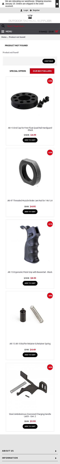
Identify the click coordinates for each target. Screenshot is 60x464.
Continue (48, 61)
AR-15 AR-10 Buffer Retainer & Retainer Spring (30, 344)
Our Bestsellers (42, 71)
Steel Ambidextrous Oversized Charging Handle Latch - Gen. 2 (30, 415)
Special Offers (18, 71)
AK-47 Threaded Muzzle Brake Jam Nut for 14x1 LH (30, 200)
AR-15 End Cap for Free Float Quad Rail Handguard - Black (30, 129)
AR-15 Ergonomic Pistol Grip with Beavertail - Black (30, 272)
